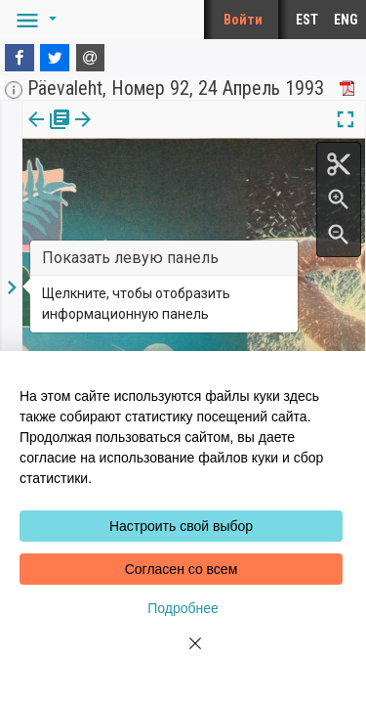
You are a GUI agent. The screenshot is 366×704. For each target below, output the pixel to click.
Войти (243, 19)
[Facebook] (19, 57)
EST (307, 19)
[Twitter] (54, 57)
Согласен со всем (181, 569)
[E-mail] (90, 57)
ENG (346, 19)
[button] (33, 19)
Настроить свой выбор (181, 526)
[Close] (183, 655)
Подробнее (183, 608)
